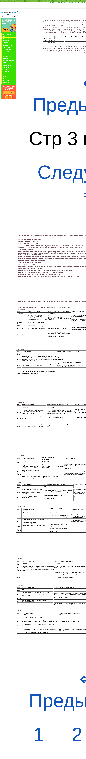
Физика (5, 69)
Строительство (7, 67)
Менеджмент (6, 54)
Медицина (6, 52)
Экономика (6, 80)
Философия (6, 71)
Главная (51, 2)
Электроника (7, 83)
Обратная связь (61, 2)
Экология (5, 78)
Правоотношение (8, 60)
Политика (5, 58)
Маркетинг (6, 47)
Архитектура (6, 34)
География (6, 38)
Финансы (5, 74)
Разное (5, 63)
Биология (5, 36)
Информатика (7, 45)
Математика (6, 49)
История (5, 43)
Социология (6, 65)
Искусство (6, 40)
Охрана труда (7, 56)
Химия (4, 76)
